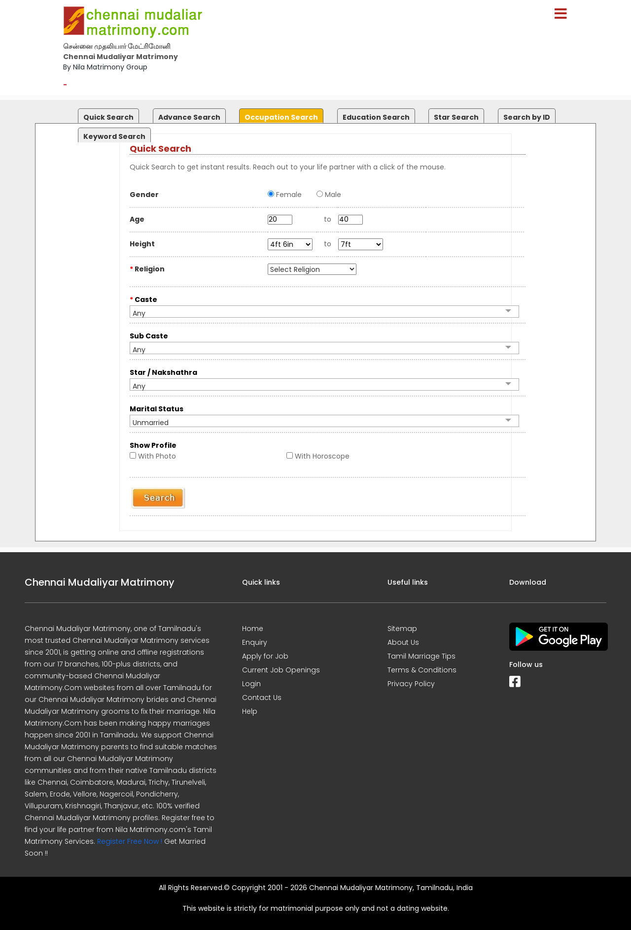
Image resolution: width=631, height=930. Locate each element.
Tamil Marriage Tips (421, 656)
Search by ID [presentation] (526, 117)
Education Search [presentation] (376, 117)
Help (249, 711)
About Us (403, 642)
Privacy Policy (411, 684)
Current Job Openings (281, 670)
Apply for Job (265, 656)
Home (252, 628)
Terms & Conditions (421, 670)
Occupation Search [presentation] (281, 117)
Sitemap (402, 628)
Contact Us (261, 697)
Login (251, 684)
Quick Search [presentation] (108, 117)
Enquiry (254, 642)
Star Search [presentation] (456, 117)
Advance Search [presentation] (189, 117)
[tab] (107, 113)
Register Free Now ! (129, 841)
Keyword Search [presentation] (114, 136)
